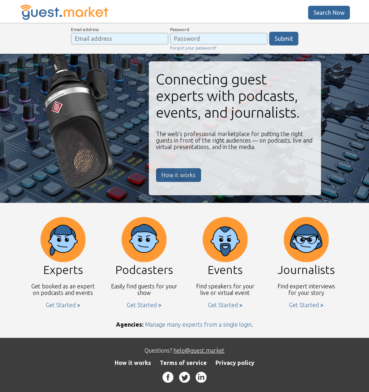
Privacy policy (234, 363)
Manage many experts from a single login (198, 324)
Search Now (329, 12)
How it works (178, 175)
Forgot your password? (193, 47)
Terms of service (183, 363)
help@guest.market (198, 350)
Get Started (61, 305)
